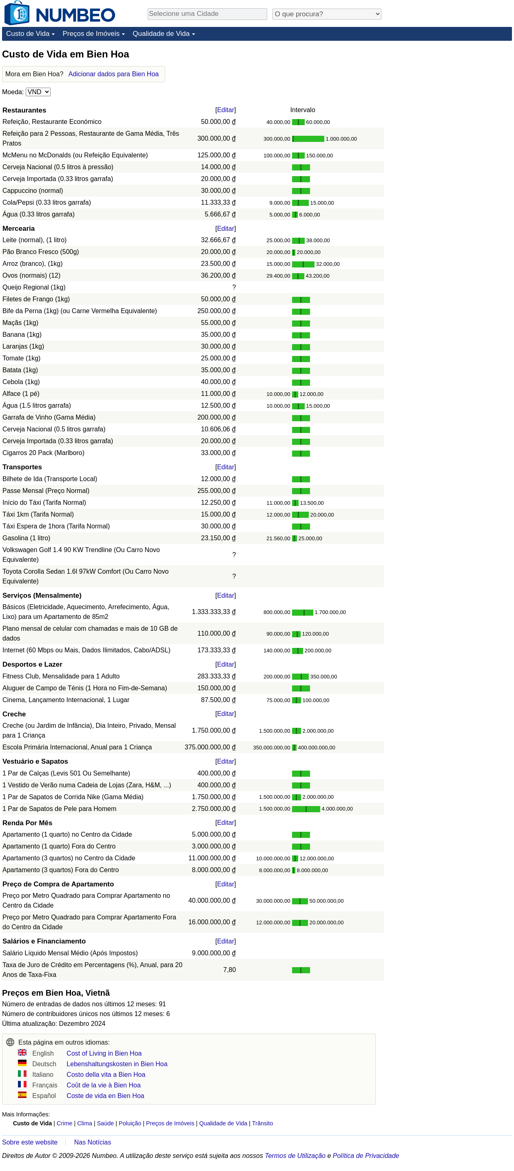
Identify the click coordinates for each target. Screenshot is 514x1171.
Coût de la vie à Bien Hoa (103, 1085)
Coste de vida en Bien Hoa (105, 1095)
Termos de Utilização (295, 1155)
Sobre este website (30, 1142)
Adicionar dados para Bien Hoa (114, 74)
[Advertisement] (451, 99)
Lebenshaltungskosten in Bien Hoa (116, 1064)
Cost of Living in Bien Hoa (104, 1053)
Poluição (130, 1123)
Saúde (105, 1123)
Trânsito (262, 1123)
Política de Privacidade (366, 1155)
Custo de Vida (27, 34)
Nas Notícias (92, 1142)
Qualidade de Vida (161, 34)
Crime (64, 1123)
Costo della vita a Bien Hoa (105, 1074)
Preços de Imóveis (91, 34)
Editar (225, 109)
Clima (84, 1123)
